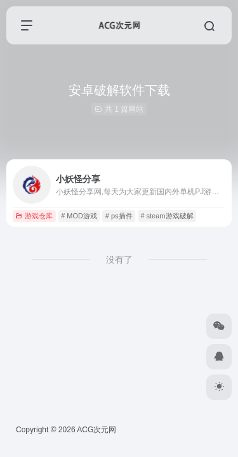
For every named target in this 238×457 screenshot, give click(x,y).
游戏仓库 (34, 216)
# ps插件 (119, 216)
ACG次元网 (96, 429)
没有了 (119, 260)
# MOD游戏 (79, 216)
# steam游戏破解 (166, 216)
